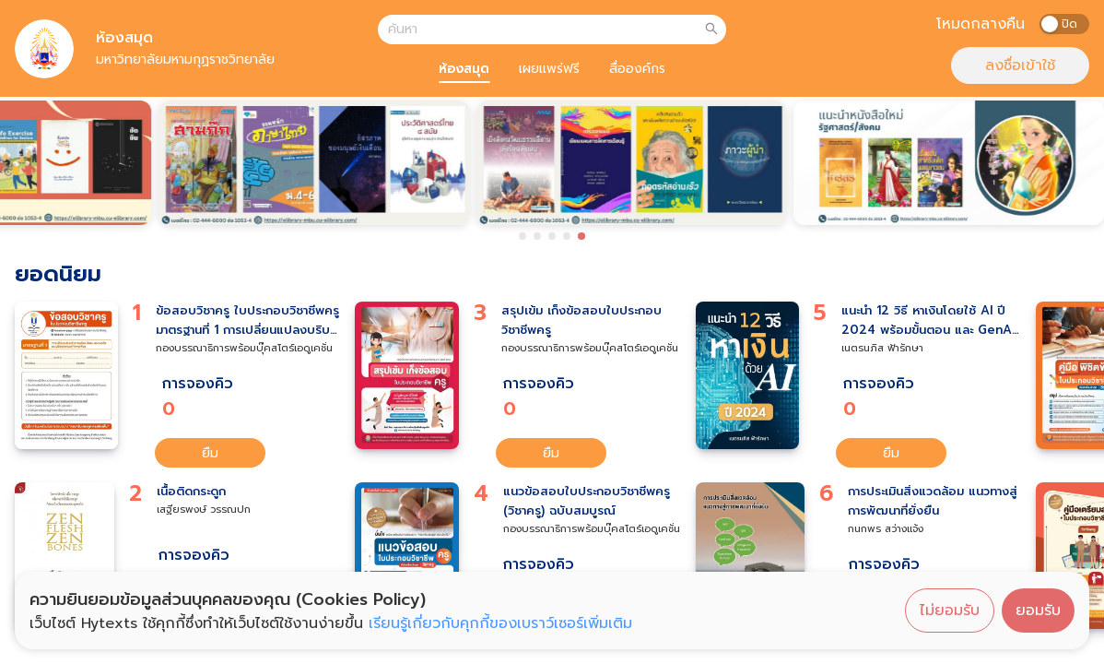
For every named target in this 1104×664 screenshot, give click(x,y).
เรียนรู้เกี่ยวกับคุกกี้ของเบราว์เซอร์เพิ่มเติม (500, 623)
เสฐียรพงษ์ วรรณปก (204, 509)
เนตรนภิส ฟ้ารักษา (882, 348)
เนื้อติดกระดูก (191, 491)
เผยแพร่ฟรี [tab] (549, 68)
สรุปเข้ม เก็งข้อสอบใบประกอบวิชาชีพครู (581, 320)
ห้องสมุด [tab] (464, 68)
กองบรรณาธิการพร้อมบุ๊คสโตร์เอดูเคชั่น (244, 348)
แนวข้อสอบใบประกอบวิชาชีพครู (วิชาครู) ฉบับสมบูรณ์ (586, 501)
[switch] (1064, 24)
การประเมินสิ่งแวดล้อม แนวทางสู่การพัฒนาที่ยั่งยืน (932, 501)
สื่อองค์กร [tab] (637, 68)
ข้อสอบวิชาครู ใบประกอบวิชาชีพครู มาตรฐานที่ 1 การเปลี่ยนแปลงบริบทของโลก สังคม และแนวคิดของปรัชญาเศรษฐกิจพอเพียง (247, 321)
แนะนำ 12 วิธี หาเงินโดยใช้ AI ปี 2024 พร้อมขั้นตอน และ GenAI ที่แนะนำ (928, 321)
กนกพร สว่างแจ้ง (885, 529)
